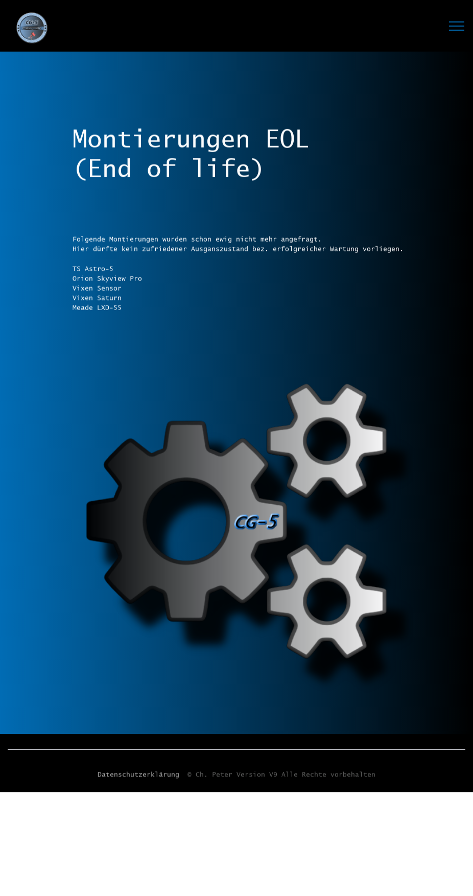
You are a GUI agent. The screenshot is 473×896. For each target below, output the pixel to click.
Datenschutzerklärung (138, 776)
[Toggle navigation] (457, 25)
